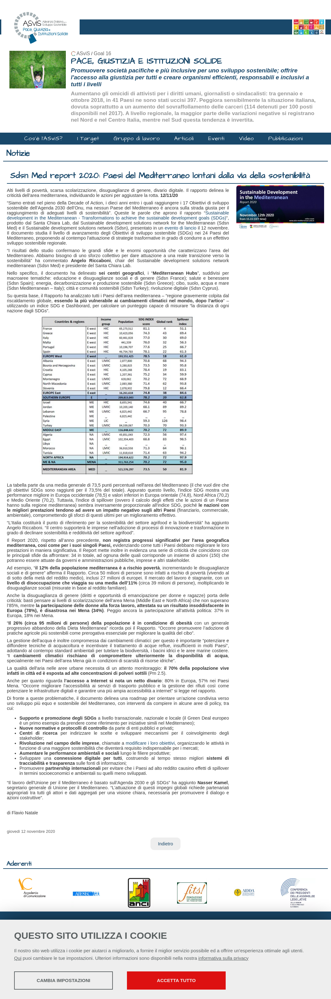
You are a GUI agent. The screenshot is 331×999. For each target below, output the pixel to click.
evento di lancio (180, 227)
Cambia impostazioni (63, 980)
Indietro (165, 843)
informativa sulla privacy (223, 958)
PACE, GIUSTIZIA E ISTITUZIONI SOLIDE (146, 61)
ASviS (83, 53)
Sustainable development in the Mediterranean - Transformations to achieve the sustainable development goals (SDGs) (118, 215)
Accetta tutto (176, 980)
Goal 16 (102, 53)
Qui (17, 958)
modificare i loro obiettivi (150, 743)
